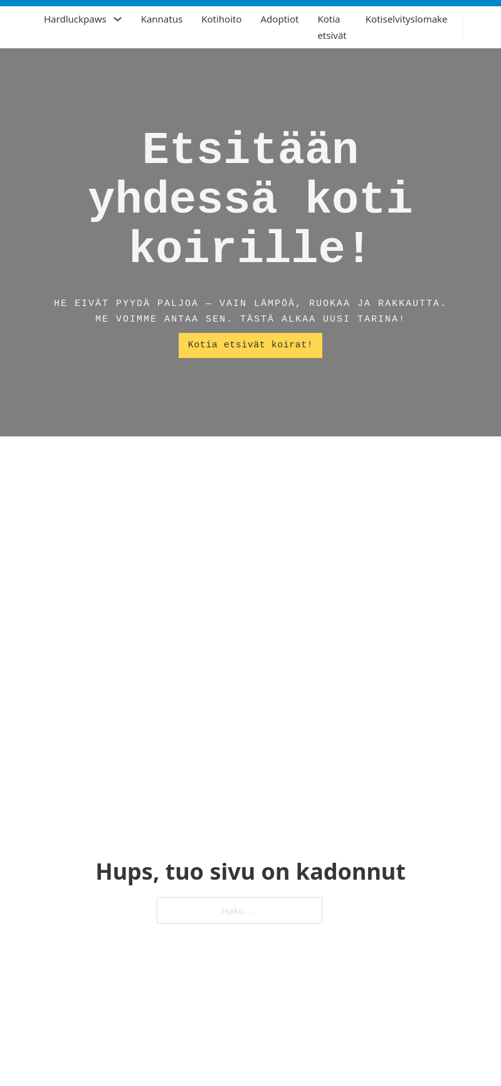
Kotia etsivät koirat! (251, 345)
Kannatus (162, 19)
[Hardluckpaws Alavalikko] (117, 19)
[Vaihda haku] (482, 27)
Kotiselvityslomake (407, 19)
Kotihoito (221, 19)
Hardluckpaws (75, 19)
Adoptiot (280, 19)
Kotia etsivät (331, 27)
